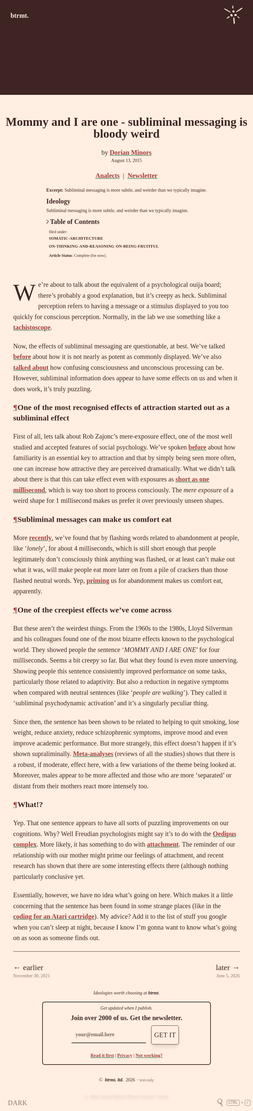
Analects (108, 175)
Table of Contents (72, 221)
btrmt (153, 992)
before (22, 356)
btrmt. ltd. (114, 1079)
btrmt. (20, 15)
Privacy (124, 1055)
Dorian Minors (131, 152)
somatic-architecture (76, 238)
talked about (30, 367)
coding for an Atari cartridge (53, 916)
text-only (147, 1080)
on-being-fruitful (137, 246)
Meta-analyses (93, 753)
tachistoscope (31, 327)
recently (40, 537)
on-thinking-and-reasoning (81, 246)
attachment (163, 844)
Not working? (148, 1055)
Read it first (102, 1055)
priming (98, 580)
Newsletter (142, 175)
